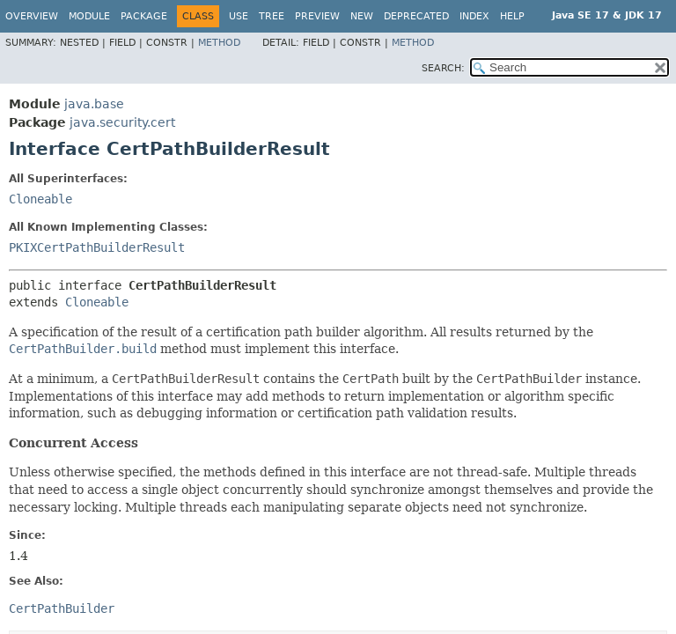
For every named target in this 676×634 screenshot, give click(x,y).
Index (474, 16)
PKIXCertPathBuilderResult (97, 247)
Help (512, 16)
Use (238, 16)
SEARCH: (443, 68)
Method (219, 42)
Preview (317, 16)
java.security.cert (122, 122)
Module (89, 16)
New (361, 16)
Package (144, 16)
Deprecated (416, 16)
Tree (271, 16)
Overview (31, 16)
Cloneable (40, 199)
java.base (94, 104)
